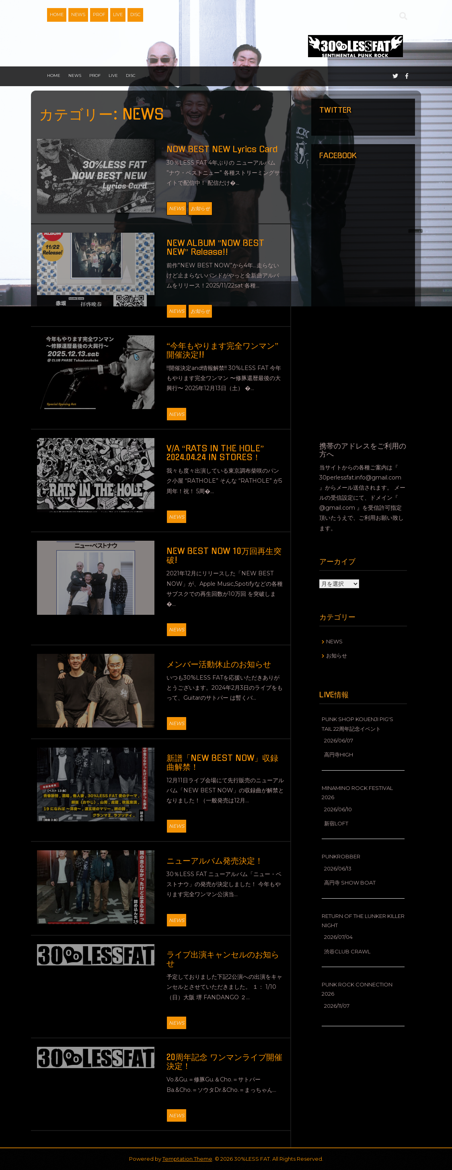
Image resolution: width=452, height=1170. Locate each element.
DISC (135, 14)
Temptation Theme (187, 1159)
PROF (99, 14)
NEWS (78, 14)
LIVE (118, 14)
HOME (57, 14)
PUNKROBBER (341, 856)
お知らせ (200, 208)
